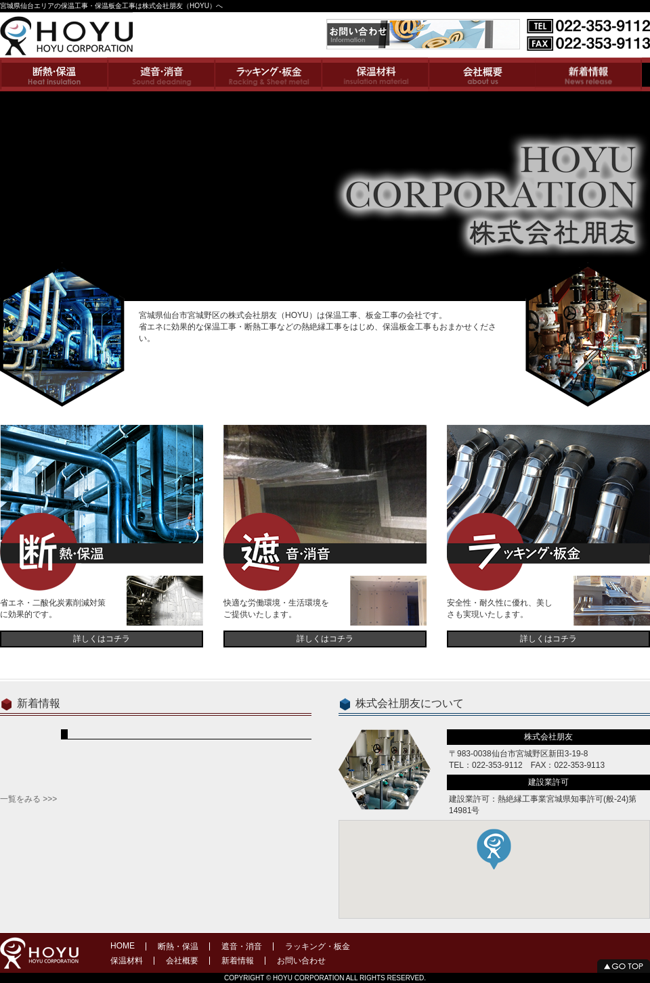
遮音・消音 (241, 946)
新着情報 (237, 960)
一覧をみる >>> (28, 799)
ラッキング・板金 (317, 946)
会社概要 (182, 960)
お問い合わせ (301, 960)
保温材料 (126, 960)
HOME (122, 946)
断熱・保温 (178, 946)
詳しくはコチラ (101, 638)
